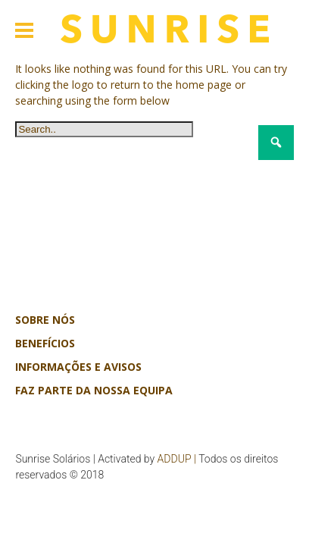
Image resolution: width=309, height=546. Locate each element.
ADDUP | (177, 459)
